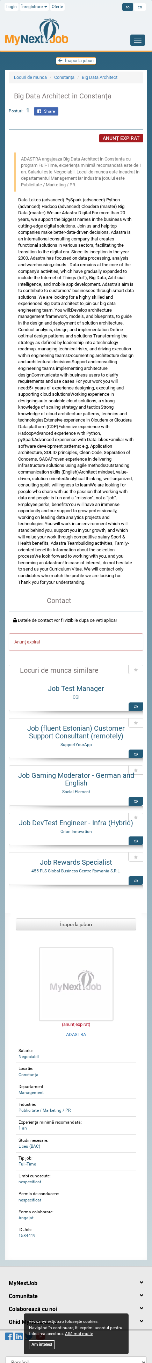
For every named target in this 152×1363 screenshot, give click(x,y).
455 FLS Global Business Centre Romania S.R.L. (76, 871)
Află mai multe (79, 1333)
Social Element (76, 791)
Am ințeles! (41, 1344)
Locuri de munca (30, 77)
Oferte (57, 6)
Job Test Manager (76, 688)
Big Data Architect (99, 77)
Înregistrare (34, 6)
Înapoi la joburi (76, 60)
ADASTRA (76, 1034)
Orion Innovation (76, 831)
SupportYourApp (76, 744)
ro (128, 7)
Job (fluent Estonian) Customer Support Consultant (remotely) (76, 732)
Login (11, 6)
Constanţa (64, 77)
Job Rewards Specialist (76, 862)
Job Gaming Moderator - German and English (76, 779)
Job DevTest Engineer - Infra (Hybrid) (76, 823)
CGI (76, 697)
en (140, 7)
